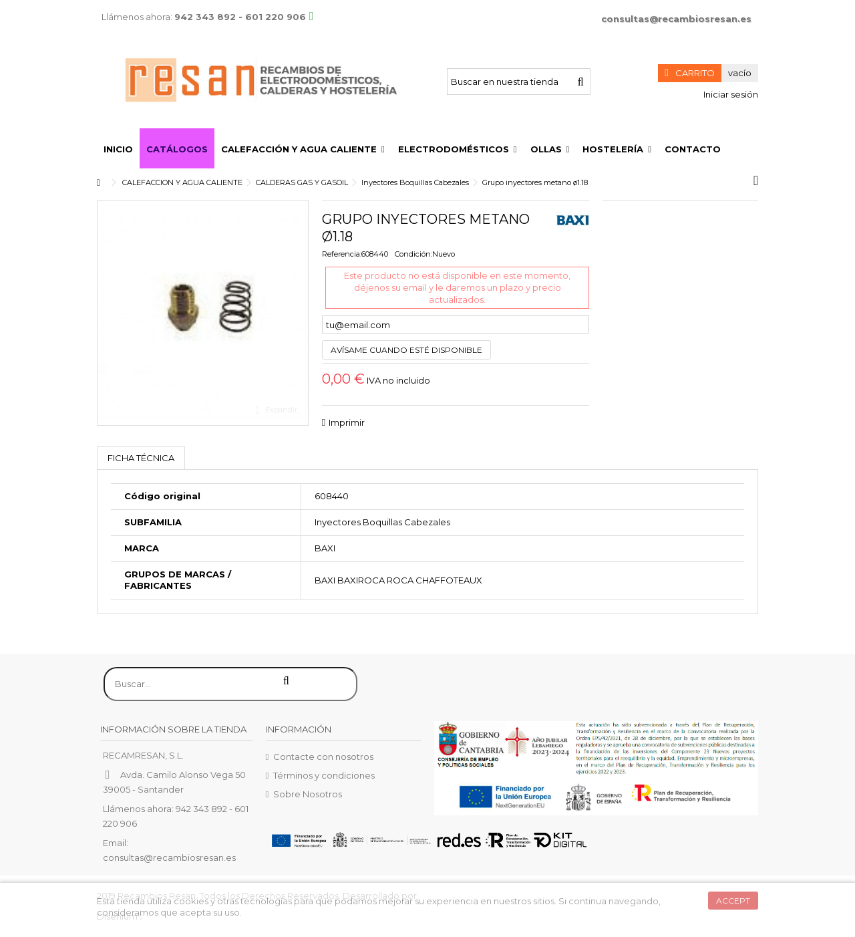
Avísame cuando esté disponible (406, 350)
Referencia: (341, 254)
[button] (302, 148)
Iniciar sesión (729, 94)
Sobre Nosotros (307, 794)
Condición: (413, 254)
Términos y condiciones (324, 775)
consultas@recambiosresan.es (676, 18)
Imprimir (347, 422)
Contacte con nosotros (323, 756)
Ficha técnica (141, 457)
